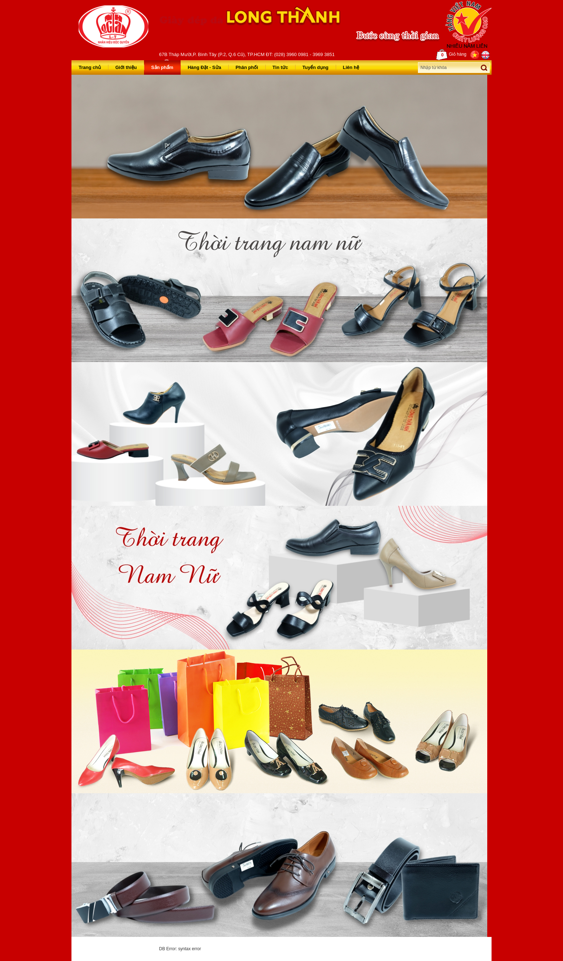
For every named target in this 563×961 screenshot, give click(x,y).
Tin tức (280, 67)
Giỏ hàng (451, 54)
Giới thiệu (126, 67)
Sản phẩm (162, 67)
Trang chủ (90, 67)
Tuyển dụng (315, 67)
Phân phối (247, 67)
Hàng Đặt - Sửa (204, 67)
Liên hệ (351, 67)
